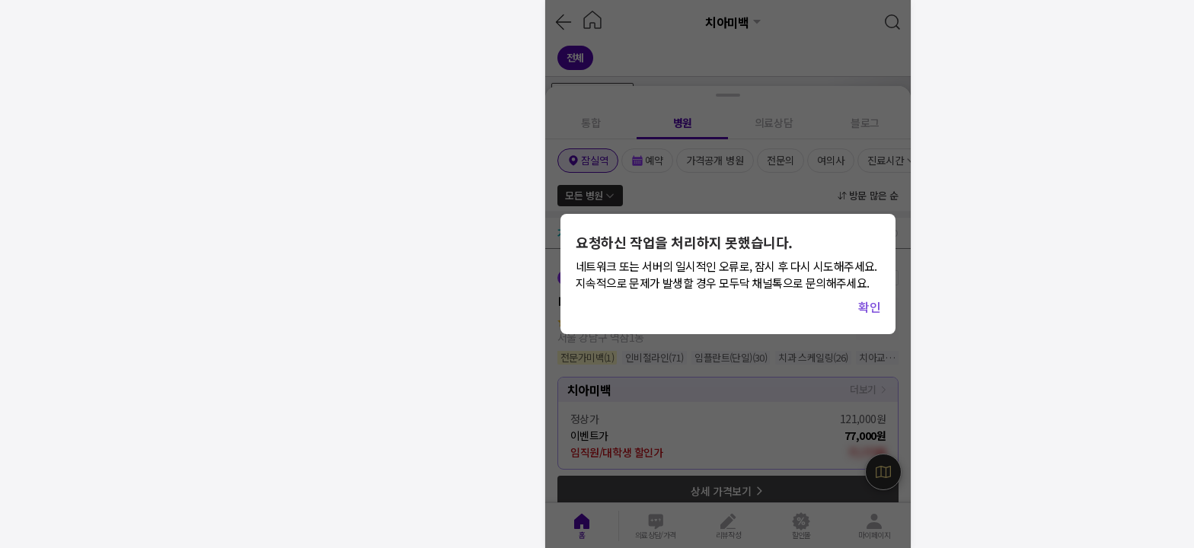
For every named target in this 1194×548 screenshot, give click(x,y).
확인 (869, 307)
